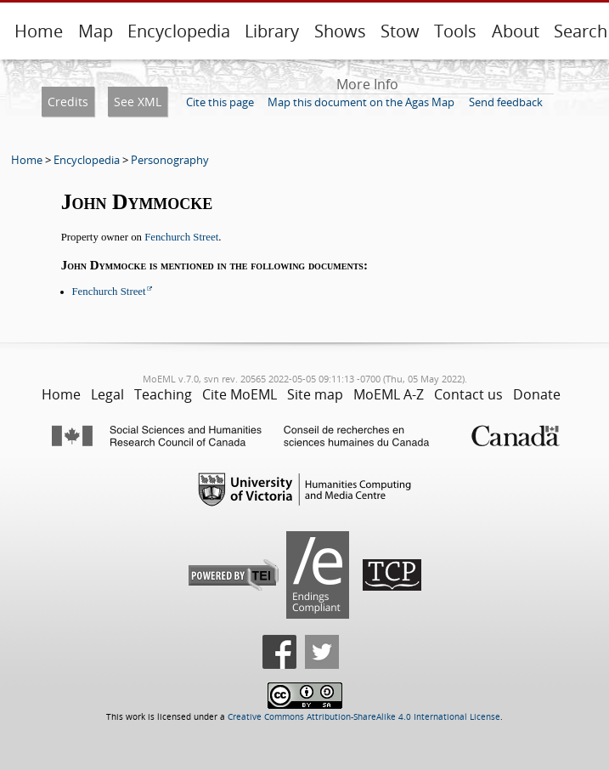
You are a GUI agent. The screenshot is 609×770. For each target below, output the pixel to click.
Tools (455, 31)
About (515, 31)
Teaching (163, 394)
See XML (137, 101)
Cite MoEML (239, 394)
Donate (537, 394)
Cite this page (220, 102)
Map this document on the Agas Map (361, 102)
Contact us (468, 394)
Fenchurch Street (181, 237)
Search (580, 31)
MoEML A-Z (388, 394)
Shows (340, 31)
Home (38, 31)
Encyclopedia (178, 31)
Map (95, 31)
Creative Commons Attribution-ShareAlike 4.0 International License (364, 716)
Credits (68, 101)
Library (272, 31)
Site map (315, 394)
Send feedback (506, 102)
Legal (107, 394)
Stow (400, 31)
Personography (170, 159)
